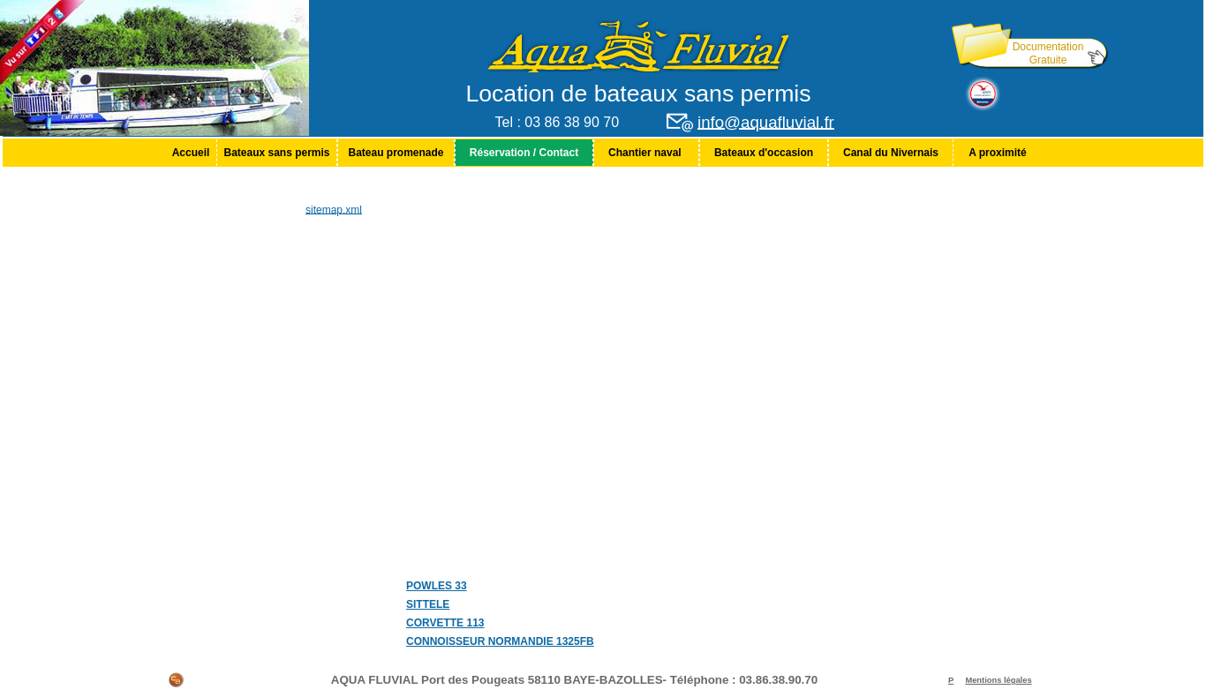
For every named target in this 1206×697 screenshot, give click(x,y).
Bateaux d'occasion (763, 152)
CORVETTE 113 (445, 623)
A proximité (998, 152)
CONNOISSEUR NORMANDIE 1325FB (500, 641)
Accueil (191, 152)
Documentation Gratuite (1048, 53)
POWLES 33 (436, 586)
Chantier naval (646, 152)
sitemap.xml (333, 209)
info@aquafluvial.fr (765, 122)
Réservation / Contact (524, 152)
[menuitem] (190, 152)
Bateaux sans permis (276, 152)
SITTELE (427, 604)
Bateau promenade (395, 152)
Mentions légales (998, 680)
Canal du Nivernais (890, 152)
